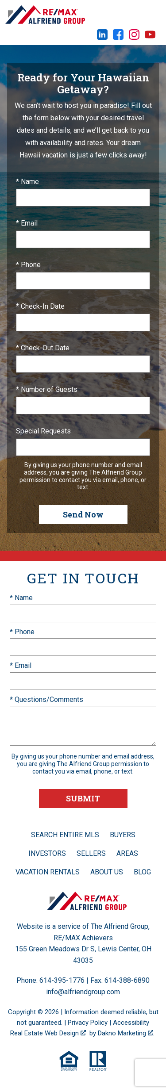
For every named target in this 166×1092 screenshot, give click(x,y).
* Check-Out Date (42, 348)
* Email (27, 223)
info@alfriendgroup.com (83, 992)
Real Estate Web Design (48, 1033)
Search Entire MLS (65, 835)
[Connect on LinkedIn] (102, 37)
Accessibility (131, 1023)
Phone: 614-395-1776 (50, 980)
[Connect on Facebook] (118, 37)
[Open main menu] (152, 14)
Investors (47, 853)
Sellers (91, 853)
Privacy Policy (88, 1023)
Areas (127, 853)
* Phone (28, 265)
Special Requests (43, 431)
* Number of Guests (46, 389)
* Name (27, 181)
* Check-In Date (40, 306)
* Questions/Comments (46, 699)
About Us (106, 872)
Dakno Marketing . (126, 1033)
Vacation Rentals (47, 872)
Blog (142, 872)
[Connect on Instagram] (134, 37)
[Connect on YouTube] (150, 37)
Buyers (122, 835)
